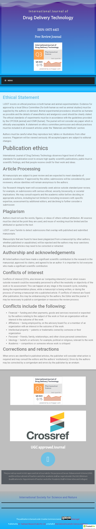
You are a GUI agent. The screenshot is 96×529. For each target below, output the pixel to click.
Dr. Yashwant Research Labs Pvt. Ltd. (32, 524)
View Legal (75, 519)
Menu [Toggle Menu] (8, 81)
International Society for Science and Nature (48, 497)
